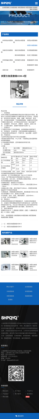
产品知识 (4, 394)
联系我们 (29, 394)
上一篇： (11, 224)
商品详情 (19, 104)
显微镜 (35, 9)
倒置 (33, 335)
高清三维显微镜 (31, 55)
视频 (5, 338)
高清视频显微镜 (31, 50)
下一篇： (11, 226)
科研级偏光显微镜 (7, 61)
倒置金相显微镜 (31, 40)
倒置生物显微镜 (20, 22)
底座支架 (4, 70)
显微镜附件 (30, 70)
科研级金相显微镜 (7, 41)
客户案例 (17, 394)
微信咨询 (21, 416)
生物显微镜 (13, 7)
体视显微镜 (21, 7)
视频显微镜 (4, 217)
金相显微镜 (6, 7)
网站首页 (4, 391)
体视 (24, 335)
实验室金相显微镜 (19, 41)
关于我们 (17, 391)
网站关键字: (10, 287)
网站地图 (4, 396)
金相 (7, 335)
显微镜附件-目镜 (32, 60)
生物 (11, 114)
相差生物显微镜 (19, 50)
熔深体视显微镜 (19, 55)
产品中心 (29, 391)
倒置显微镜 (29, 7)
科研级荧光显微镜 (19, 61)
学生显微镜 (17, 70)
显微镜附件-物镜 (32, 65)
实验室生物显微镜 (7, 51)
